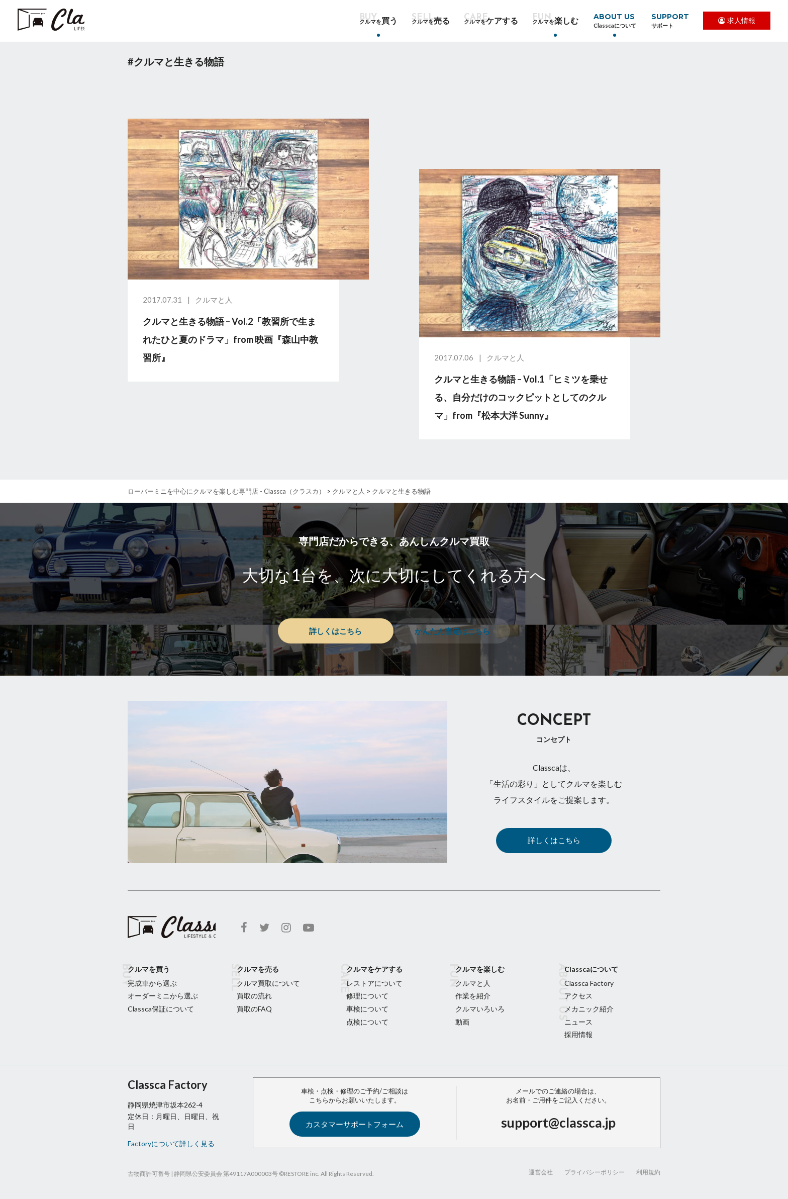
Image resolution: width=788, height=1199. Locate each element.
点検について (367, 1022)
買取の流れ (254, 995)
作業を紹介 (472, 995)
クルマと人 (472, 983)
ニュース (578, 1022)
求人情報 (734, 22)
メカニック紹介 (589, 1008)
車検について (367, 1008)
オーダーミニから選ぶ (163, 995)
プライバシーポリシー (594, 1172)
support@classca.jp (558, 1123)
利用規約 (648, 1172)
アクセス (578, 995)
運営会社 (541, 1172)
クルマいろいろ (480, 1008)
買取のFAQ (254, 1008)
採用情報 (578, 1034)
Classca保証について (161, 1008)
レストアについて (374, 983)
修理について (367, 995)
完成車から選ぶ (152, 983)
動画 (462, 1022)
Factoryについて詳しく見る (171, 1143)
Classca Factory (589, 983)
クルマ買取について (268, 983)
